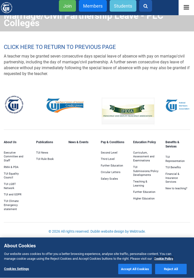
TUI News (42, 152)
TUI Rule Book (45, 159)
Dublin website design (107, 231)
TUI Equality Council (11, 175)
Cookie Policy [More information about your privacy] (164, 259)
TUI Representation (175, 159)
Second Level (109, 152)
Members (93, 6)
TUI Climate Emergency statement (11, 205)
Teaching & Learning (140, 183)
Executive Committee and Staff (13, 156)
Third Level (108, 159)
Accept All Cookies (135, 269)
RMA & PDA (11, 167)
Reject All (171, 269)
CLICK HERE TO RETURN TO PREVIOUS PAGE (60, 46)
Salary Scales (109, 178)
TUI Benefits (173, 167)
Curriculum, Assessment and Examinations (143, 156)
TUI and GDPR (12, 194)
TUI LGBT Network (10, 186)
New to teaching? (176, 188)
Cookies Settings (16, 269)
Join (67, 6)
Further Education (112, 165)
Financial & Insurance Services (172, 177)
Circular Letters (110, 172)
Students (123, 6)
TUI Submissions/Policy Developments (145, 171)
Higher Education (144, 198)
